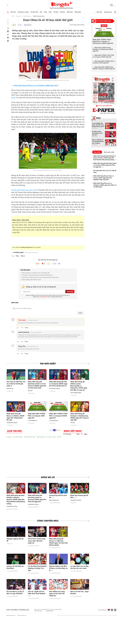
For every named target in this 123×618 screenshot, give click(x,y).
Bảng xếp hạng (73, 430)
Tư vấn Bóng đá (32, 420)
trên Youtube (31, 247)
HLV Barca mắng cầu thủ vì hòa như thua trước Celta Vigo (40, 277)
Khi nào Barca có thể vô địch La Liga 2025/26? (15, 592)
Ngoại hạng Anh (41, 436)
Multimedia (77, 12)
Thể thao (62, 12)
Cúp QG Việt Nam (18, 436)
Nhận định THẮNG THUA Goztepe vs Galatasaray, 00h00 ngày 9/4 (103, 49)
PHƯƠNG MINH (18, 252)
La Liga (49, 436)
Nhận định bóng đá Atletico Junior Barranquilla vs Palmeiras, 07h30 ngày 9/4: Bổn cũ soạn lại (78, 385)
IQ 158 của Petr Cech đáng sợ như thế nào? (97, 133)
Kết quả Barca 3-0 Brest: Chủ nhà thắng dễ (35, 273)
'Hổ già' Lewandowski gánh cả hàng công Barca (37, 275)
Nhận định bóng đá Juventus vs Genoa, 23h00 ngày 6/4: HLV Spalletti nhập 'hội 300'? (103, 177)
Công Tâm (22, 346)
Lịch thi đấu (14, 430)
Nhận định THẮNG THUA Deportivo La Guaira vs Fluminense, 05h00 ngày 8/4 (103, 41)
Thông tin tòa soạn (10, 615)
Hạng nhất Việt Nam (29, 436)
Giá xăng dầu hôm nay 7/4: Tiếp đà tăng (104, 171)
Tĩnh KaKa (22, 320)
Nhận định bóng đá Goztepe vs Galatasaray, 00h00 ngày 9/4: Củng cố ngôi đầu (79, 416)
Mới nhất (99, 12)
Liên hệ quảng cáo (21, 615)
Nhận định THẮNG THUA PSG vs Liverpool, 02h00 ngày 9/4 (58, 415)
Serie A (54, 436)
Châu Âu (18, 16)
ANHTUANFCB (23, 332)
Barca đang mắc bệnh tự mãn (31, 279)
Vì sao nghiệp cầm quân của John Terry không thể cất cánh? (98, 124)
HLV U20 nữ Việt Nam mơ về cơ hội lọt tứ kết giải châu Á (16, 383)
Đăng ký (70, 291)
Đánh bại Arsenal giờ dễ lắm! (79, 496)
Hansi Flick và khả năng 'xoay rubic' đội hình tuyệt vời (36, 540)
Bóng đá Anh (108, 12)
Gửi (80, 312)
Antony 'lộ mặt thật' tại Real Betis (15, 567)
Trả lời (26, 327)
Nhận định (70, 12)
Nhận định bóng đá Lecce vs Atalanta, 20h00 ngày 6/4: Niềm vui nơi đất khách (104, 185)
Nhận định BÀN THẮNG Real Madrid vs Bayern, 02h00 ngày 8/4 (104, 68)
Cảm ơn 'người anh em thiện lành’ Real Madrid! (36, 593)
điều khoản (45, 296)
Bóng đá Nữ (10, 388)
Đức (41, 12)
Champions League (23, 12)
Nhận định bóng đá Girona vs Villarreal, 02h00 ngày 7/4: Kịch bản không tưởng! (58, 541)
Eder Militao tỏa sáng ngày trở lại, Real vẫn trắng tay (57, 593)
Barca (13, 98)
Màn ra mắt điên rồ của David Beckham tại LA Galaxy (98, 141)
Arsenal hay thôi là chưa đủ (58, 496)
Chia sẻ (28, 25)
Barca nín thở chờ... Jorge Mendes (79, 592)
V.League (9, 436)
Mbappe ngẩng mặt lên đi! (15, 539)
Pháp (45, 12)
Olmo (17, 256)
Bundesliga (60, 436)
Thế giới (55, 12)
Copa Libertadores (75, 392)
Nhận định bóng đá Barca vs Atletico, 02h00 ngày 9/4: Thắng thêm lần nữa (15, 416)
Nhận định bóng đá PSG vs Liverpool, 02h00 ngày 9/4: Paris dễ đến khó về (58, 383)
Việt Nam (13, 12)
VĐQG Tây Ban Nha (38, 16)
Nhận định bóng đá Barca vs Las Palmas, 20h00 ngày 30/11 (36, 85)
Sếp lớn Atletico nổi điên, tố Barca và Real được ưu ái (58, 568)
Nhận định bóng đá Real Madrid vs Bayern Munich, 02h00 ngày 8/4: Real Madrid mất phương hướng (16, 499)
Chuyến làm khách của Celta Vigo (23, 190)
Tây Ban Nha (34, 12)
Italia (50, 12)
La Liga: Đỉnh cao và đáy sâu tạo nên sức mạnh (79, 567)
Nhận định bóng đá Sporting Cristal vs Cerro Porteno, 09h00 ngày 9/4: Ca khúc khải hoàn (37, 384)
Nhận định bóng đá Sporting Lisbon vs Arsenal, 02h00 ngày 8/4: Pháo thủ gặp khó (37, 498)
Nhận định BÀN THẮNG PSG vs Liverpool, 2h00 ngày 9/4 (36, 415)
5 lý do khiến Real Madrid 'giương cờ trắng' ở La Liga (37, 568)
